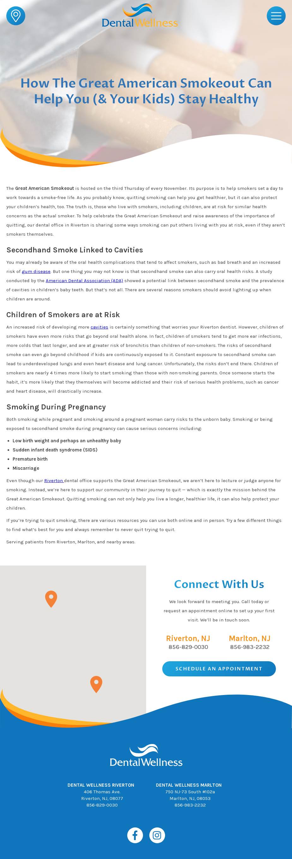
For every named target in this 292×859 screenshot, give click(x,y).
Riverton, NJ (188, 638)
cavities (99, 327)
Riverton (54, 480)
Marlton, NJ (250, 638)
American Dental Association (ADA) (84, 280)
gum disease (36, 271)
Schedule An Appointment (219, 669)
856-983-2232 (250, 647)
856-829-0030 (188, 647)
